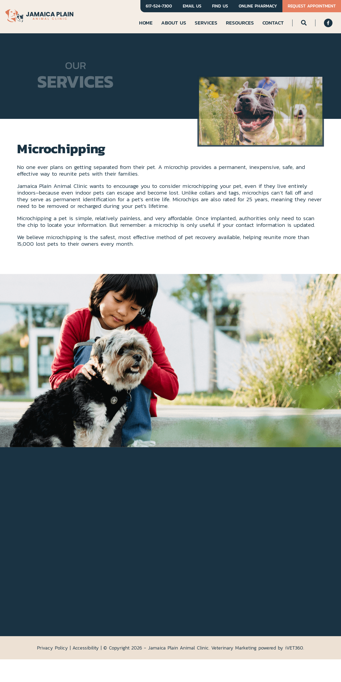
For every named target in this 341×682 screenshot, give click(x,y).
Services (206, 22)
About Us (173, 22)
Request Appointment (312, 6)
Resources (240, 22)
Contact (273, 22)
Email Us (192, 6)
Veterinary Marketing (234, 647)
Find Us (220, 6)
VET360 (294, 647)
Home (146, 22)
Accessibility (85, 647)
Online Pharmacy (258, 6)
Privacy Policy (52, 647)
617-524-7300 (159, 6)
